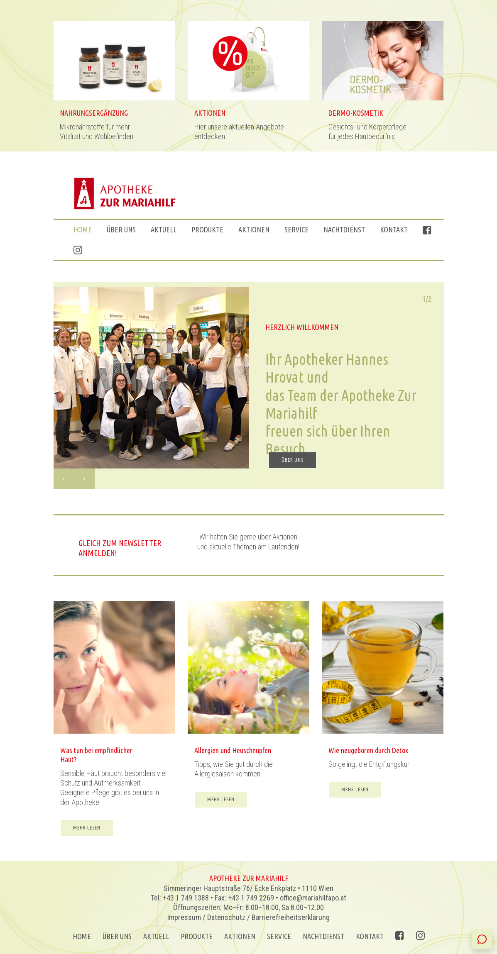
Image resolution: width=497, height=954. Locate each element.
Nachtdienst (344, 229)
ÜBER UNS (121, 229)
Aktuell (163, 229)
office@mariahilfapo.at (313, 897)
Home (82, 229)
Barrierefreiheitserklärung (291, 917)
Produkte (207, 229)
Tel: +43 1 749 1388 (180, 897)
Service (296, 229)
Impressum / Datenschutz (206, 917)
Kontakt (394, 229)
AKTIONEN (253, 229)
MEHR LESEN (86, 834)
